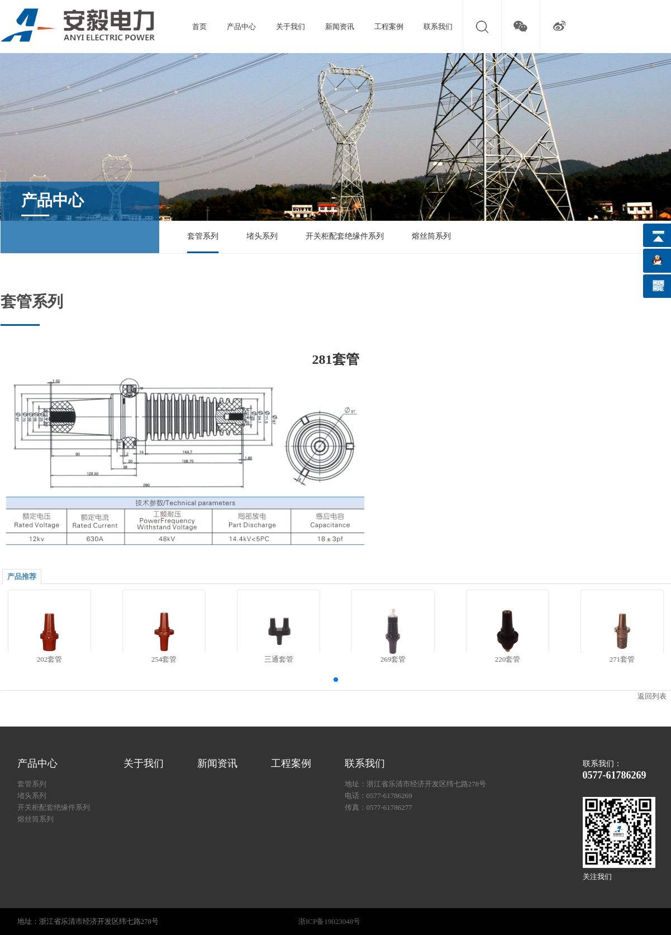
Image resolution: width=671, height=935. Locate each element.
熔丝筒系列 (431, 236)
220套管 (507, 659)
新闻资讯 (339, 26)
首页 (199, 26)
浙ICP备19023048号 (329, 921)
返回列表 (652, 696)
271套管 (622, 659)
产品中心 (241, 26)
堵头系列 (262, 236)
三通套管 (278, 659)
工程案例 (388, 26)
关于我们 (290, 26)
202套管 (49, 659)
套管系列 (202, 236)
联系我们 (438, 26)
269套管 (393, 659)
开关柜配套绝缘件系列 (345, 236)
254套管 (164, 659)
